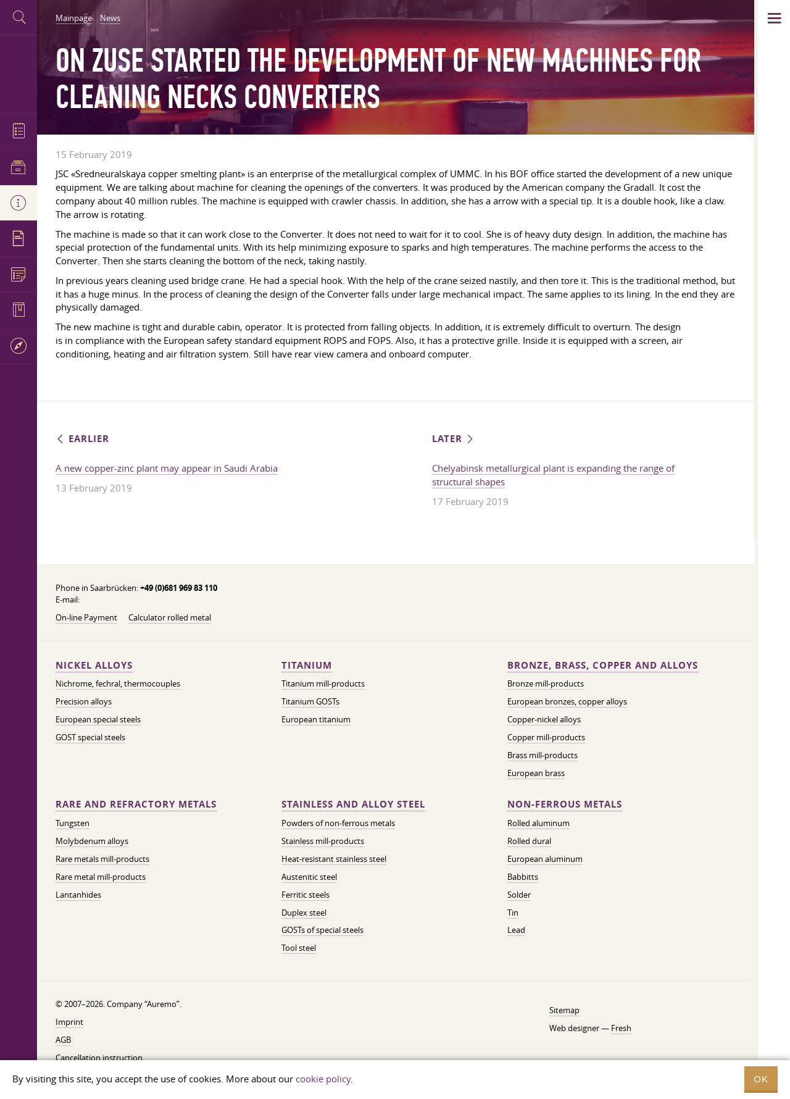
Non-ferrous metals (564, 804)
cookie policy (323, 1078)
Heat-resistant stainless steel (333, 858)
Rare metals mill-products (102, 858)
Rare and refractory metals (136, 804)
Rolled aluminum (538, 823)
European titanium (316, 719)
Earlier (82, 438)
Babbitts (522, 876)
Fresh (621, 1028)
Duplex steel (303, 912)
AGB (63, 1039)
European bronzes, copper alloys (567, 701)
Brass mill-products (542, 755)
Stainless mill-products (322, 840)
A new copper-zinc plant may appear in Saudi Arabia (167, 468)
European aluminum (545, 858)
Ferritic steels (305, 894)
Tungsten (72, 823)
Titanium (306, 665)
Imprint (69, 1021)
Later (453, 438)
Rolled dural (529, 840)
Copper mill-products (546, 737)
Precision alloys (84, 701)
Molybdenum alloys (92, 840)
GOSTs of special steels (322, 929)
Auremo (18, 72)
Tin (512, 912)
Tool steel (298, 947)
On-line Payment (86, 617)
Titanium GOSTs (310, 701)
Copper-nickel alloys (544, 719)
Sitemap (564, 1010)
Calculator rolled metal (169, 617)
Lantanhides (78, 894)
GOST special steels (90, 737)
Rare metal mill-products (101, 876)
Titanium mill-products (323, 683)
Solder (519, 894)
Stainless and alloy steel (353, 804)
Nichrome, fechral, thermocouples (118, 683)
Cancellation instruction (99, 1057)
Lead (516, 929)
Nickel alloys (94, 665)
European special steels (98, 719)
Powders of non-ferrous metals (338, 823)
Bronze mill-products (545, 683)
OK (761, 1079)
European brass (536, 773)
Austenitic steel (309, 876)
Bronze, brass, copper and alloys (602, 665)
